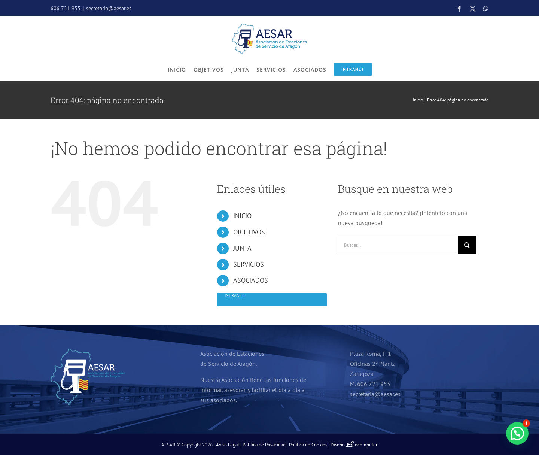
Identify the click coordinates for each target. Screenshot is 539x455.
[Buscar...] (398, 245)
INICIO (242, 216)
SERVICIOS (248, 264)
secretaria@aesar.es (108, 8)
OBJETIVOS (249, 232)
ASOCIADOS (250, 280)
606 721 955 (65, 8)
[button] (517, 433)
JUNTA (242, 248)
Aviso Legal (227, 445)
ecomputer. (366, 445)
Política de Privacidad (264, 445)
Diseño (343, 445)
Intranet (352, 69)
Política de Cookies (308, 445)
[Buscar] (467, 245)
